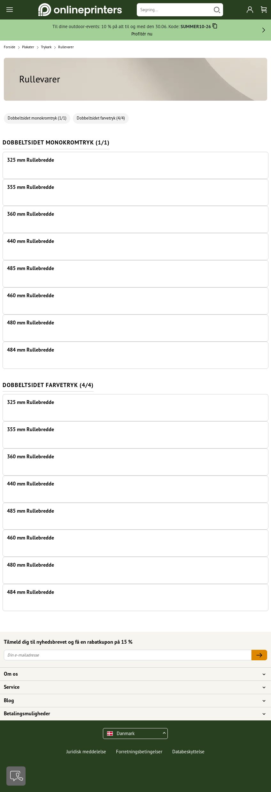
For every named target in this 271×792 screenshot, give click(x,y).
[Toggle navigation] (10, 9)
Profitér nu (141, 34)
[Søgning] (174, 9)
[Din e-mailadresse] (128, 655)
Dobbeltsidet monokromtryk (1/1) (37, 118)
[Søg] (217, 10)
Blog (131, 700)
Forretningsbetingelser (139, 752)
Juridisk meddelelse (86, 752)
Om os (131, 674)
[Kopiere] (215, 27)
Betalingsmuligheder (131, 713)
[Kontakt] (16, 776)
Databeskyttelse (188, 752)
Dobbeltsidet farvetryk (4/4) (101, 118)
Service (131, 687)
